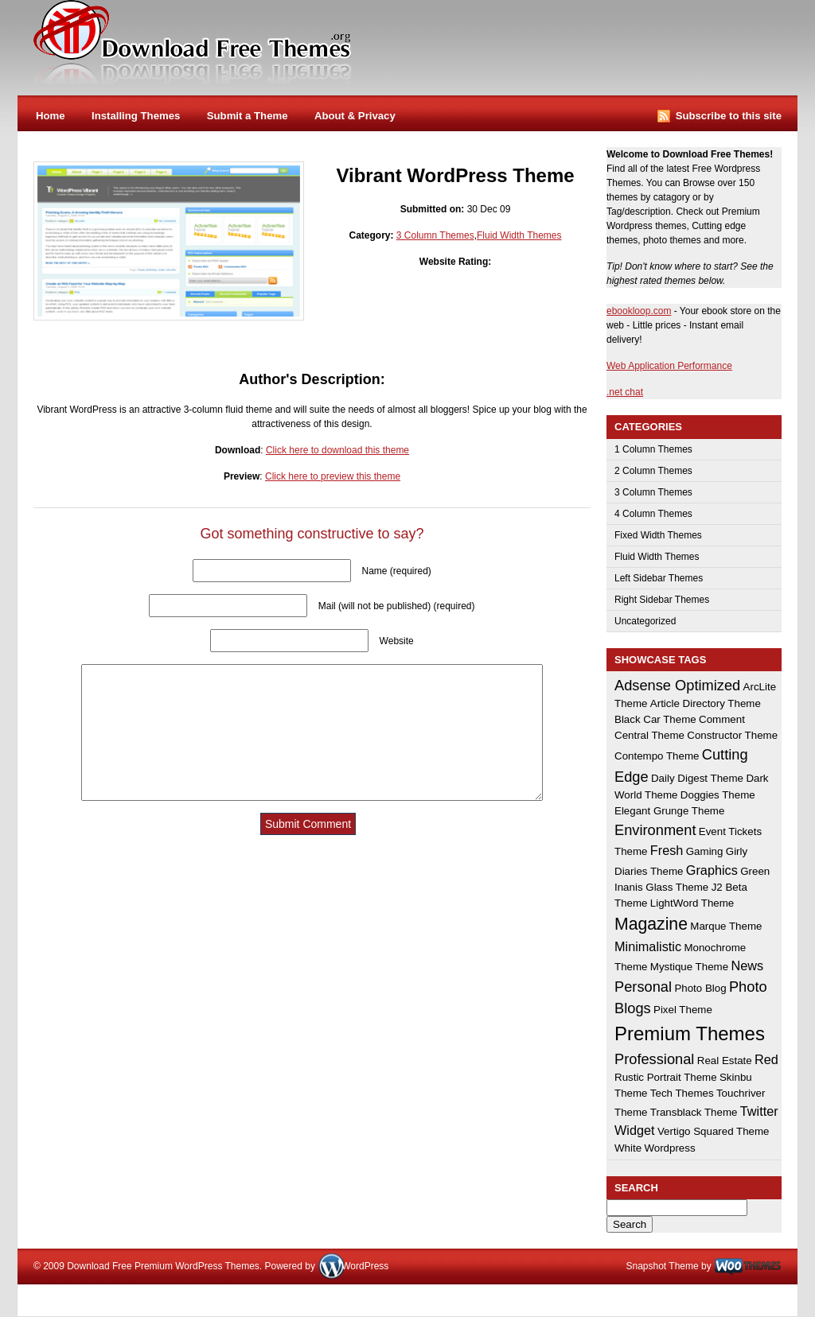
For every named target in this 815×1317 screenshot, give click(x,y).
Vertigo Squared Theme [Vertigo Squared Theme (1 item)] (713, 1131)
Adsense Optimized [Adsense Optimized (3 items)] (677, 685)
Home (50, 116)
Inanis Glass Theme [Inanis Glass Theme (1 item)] (661, 887)
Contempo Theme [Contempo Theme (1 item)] (656, 756)
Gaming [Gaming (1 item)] (704, 851)
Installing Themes (136, 116)
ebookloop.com (638, 311)
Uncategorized (645, 621)
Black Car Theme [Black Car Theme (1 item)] (655, 719)
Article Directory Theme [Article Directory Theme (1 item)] (705, 703)
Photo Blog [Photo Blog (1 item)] (700, 988)
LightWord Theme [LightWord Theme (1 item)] (692, 903)
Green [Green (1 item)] (755, 871)
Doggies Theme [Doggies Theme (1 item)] (717, 795)
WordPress (364, 1266)
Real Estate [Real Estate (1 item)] (724, 1060)
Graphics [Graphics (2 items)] (712, 870)
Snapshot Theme (662, 1266)
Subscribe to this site (729, 116)
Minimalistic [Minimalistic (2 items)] (647, 946)
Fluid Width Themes (519, 235)
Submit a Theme (247, 116)
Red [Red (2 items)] (766, 1059)
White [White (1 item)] (627, 1148)
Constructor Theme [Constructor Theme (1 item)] (732, 735)
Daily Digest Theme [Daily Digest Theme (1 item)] (697, 778)
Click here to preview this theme (332, 476)
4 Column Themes (653, 513)
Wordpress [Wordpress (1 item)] (669, 1148)
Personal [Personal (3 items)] (643, 986)
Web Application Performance (669, 365)
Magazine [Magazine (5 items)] (651, 924)
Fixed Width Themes (658, 535)
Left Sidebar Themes (658, 578)
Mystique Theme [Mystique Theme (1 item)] (689, 967)
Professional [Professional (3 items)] (654, 1059)
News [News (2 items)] (747, 965)
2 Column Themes (653, 470)
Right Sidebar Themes (661, 599)
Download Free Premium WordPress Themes (193, 43)
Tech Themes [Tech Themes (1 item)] (682, 1093)
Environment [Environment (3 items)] (655, 830)
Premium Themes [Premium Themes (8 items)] (689, 1033)
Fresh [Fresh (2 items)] (667, 850)
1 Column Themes (653, 449)
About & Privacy (355, 116)
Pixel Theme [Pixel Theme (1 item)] (682, 1010)
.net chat (624, 392)
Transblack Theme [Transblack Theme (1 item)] (694, 1112)
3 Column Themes (435, 235)
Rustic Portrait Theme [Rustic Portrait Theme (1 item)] (665, 1077)
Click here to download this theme (337, 450)
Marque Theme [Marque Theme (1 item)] (726, 926)
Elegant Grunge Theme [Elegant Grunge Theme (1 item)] (669, 811)
